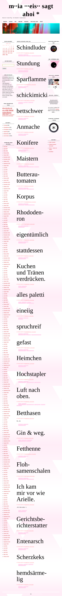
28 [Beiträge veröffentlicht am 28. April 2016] (8, 53)
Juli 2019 (5, 319)
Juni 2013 (5, 472)
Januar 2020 (6, 306)
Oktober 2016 (6, 388)
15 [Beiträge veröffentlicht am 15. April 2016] (9, 50)
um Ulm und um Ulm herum (36, 55)
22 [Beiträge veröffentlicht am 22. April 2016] (9, 51)
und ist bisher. (25, 70)
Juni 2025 (5, 169)
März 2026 (6, 150)
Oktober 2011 (6, 514)
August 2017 (6, 367)
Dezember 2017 (7, 358)
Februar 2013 (6, 480)
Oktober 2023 (6, 211)
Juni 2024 (5, 195)
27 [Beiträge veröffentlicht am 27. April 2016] (6, 53)
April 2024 (6, 199)
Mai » (7, 54)
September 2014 (7, 440)
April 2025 (6, 174)
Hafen (5, 21)
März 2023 (6, 226)
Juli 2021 (5, 268)
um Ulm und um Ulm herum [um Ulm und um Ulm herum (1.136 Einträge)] (7, 115)
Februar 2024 (6, 203)
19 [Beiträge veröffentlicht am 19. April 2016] (4, 51)
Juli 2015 (5, 419)
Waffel (26, 21)
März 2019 (6, 327)
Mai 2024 (5, 197)
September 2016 (7, 390)
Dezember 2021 (7, 258)
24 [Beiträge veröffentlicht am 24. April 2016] (13, 51)
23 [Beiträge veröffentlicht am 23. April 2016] (11, 51)
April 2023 (6, 224)
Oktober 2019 (6, 312)
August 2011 (6, 518)
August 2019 (6, 316)
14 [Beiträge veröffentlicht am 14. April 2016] (8, 50)
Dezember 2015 (7, 409)
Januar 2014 (6, 457)
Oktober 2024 (6, 186)
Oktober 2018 (6, 337)
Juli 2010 (5, 546)
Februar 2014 (6, 455)
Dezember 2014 (7, 434)
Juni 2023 (5, 220)
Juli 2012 (5, 495)
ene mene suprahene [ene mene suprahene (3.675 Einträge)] (8, 111)
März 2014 (6, 453)
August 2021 (6, 266)
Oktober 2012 (6, 489)
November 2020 (7, 285)
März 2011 (6, 529)
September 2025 (7, 163)
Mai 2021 (5, 272)
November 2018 (7, 335)
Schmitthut (51, 151)
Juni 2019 (5, 321)
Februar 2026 (6, 153)
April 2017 (6, 375)
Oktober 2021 (6, 262)
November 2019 (7, 310)
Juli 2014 (5, 445)
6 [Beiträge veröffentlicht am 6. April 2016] (6, 48)
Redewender (25, 102)
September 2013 (7, 466)
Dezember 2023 (7, 207)
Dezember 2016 (7, 384)
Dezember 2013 (7, 459)
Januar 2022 (6, 256)
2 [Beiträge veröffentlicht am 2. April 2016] (11, 46)
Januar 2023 (6, 230)
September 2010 (7, 541)
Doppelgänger (24, 302)
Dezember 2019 (7, 308)
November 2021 (7, 260)
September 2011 (7, 516)
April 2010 (6, 552)
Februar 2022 (6, 253)
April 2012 (6, 501)
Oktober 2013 (6, 464)
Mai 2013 (5, 474)
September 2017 (7, 365)
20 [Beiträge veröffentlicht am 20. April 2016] (6, 51)
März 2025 (6, 176)
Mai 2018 (5, 348)
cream (20, 21)
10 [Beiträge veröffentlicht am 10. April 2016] (13, 48)
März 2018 (6, 352)
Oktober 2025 (6, 161)
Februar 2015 (6, 430)
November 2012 (7, 487)
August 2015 (6, 417)
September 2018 (7, 340)
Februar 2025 (6, 178)
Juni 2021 (5, 270)
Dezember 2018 (7, 333)
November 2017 (7, 361)
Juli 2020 (5, 293)
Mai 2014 (5, 449)
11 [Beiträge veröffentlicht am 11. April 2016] (3, 50)
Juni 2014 (5, 447)
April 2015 (6, 426)
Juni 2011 (5, 522)
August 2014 (6, 443)
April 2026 (6, 148)
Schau (11, 21)
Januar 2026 (6, 155)
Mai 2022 (5, 247)
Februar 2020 (6, 304)
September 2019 (7, 314)
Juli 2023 (5, 218)
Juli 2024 (5, 192)
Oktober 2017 (6, 363)
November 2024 (7, 184)
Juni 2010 (5, 548)
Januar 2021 (6, 281)
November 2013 (7, 461)
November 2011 (7, 512)
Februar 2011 (6, 531)
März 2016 (6, 403)
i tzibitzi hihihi (28, 55)
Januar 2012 (6, 508)
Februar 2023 (6, 228)
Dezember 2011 (7, 510)
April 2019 (6, 325)
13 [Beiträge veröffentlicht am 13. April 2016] (6, 50)
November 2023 (7, 209)
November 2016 (7, 386)
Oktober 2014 (6, 438)
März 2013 (6, 478)
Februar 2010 (6, 556)
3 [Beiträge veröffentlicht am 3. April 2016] (13, 46)
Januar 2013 (6, 483)
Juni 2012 (5, 497)
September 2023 (7, 213)
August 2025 (6, 165)
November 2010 (7, 537)
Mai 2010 (5, 550)
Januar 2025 (6, 180)
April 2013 (6, 476)
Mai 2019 (5, 323)
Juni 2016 (5, 396)
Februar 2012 (6, 506)
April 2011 (6, 527)
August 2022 (6, 241)
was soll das (34, 21)
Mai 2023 (5, 222)
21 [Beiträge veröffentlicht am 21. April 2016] (8, 51)
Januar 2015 (6, 432)
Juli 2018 (5, 344)
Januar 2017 (6, 382)
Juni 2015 (5, 422)
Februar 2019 (6, 329)
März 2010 (6, 554)
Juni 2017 (5, 371)
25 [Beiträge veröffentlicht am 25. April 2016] (3, 53)
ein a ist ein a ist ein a (22, 87)
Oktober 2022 (6, 237)
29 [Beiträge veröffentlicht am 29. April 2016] (9, 53)
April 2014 (6, 451)
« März (3, 54)
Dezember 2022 (7, 232)
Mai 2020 (5, 298)
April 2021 (6, 274)
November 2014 (7, 436)
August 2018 (6, 342)
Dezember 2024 (7, 182)
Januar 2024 (6, 205)
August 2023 (6, 216)
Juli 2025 (5, 167)
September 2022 (7, 239)
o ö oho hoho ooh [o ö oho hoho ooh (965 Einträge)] (11, 114)
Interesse (57, 109)
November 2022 (7, 234)
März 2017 (6, 377)
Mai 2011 (5, 525)
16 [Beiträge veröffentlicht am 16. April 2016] (11, 50)
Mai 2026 (5, 146)
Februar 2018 (6, 354)
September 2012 (7, 491)
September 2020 (7, 289)
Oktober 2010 (6, 539)
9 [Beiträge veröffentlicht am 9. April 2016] (11, 48)
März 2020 (6, 302)
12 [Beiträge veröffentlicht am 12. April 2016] (4, 50)
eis (15, 21)
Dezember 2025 (7, 157)
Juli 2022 (5, 243)
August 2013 (6, 468)
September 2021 (7, 264)
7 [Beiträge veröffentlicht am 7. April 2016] (8, 48)
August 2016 (6, 392)
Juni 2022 (5, 245)
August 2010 (6, 543)
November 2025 (7, 159)
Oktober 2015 (6, 413)
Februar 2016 (6, 405)
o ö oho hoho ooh (21, 227)
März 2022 (6, 251)
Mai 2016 (5, 398)
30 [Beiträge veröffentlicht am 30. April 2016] (11, 53)
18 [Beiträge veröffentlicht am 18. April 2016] (3, 51)
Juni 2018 (5, 346)
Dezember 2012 (7, 485)
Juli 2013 (5, 470)
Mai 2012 (5, 499)
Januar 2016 (6, 407)
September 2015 (7, 415)
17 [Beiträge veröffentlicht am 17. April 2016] (13, 50)
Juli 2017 (5, 369)
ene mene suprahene (22, 55)
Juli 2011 (5, 520)
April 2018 (6, 350)
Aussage (19, 286)
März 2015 (6, 428)
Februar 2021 (6, 279)
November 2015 (7, 411)
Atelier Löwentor (52, 142)
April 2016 (6, 401)
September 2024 (7, 188)
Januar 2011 (6, 533)
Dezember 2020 (7, 283)
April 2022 (6, 249)
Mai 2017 (5, 373)
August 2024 (6, 190)
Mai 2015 (5, 424)
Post (41, 21)
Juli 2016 (5, 394)
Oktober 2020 (6, 287)
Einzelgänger (20, 70)
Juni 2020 (5, 295)
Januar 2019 (6, 331)
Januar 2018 (6, 356)
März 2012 (6, 504)
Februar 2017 (6, 380)
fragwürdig (29, 302)
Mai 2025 (5, 171)
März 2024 (6, 201)
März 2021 (6, 277)
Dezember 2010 (7, 535)
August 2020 (6, 291)
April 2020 (6, 300)
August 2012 (6, 493)
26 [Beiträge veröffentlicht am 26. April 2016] (4, 53)
